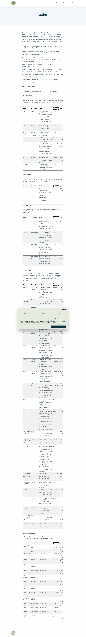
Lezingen (41, 2)
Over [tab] (59, 313)
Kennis (62, 2)
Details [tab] (43, 313)
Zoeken (72, 2)
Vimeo (32, 111)
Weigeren (27, 326)
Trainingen (21, 2)
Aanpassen (43, 326)
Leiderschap (34, 2)
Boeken (57, 2)
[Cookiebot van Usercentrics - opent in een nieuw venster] (61, 310)
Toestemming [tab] (26, 313)
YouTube (33, 299)
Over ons (53, 2)
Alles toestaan (59, 326)
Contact (67, 2)
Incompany (27, 2)
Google (33, 143)
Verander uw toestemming (29, 86)
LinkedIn (33, 125)
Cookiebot (54, 91)
